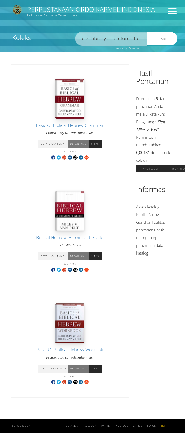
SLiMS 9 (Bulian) (22, 425)
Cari (162, 39)
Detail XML (78, 143)
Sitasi (95, 143)
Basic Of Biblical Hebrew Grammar (70, 125)
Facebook (89, 425)
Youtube (122, 425)
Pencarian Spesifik (127, 48)
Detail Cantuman (53, 143)
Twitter (106, 425)
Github (137, 425)
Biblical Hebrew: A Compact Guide (69, 237)
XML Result (151, 168)
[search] (111, 39)
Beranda (72, 425)
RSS (163, 425)
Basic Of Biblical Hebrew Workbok (70, 350)
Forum (151, 425)
